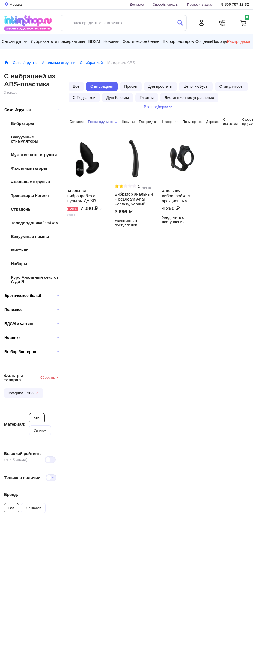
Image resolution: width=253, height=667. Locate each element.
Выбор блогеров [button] (178, 41)
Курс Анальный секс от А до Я (34, 279)
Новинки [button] (111, 41)
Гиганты (147, 97)
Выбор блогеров (31, 351)
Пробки (130, 86)
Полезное (31, 309)
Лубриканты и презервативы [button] (58, 41)
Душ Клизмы (117, 97)
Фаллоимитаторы (29, 168)
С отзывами (230, 121)
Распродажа (148, 122)
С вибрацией (91, 62)
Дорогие (212, 122)
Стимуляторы (231, 86)
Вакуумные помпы (30, 236)
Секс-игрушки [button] (15, 41)
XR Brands (33, 508)
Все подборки (158, 106)
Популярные (192, 122)
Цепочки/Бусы (195, 86)
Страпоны (21, 209)
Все (11, 508)
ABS (37, 418)
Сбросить (49, 377)
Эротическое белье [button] (141, 41)
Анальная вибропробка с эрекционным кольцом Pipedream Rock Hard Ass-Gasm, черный (180, 196)
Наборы (19, 264)
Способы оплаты (165, 4)
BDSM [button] (94, 41)
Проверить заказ (200, 4)
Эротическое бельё (31, 295)
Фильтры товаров (13, 378)
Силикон (40, 430)
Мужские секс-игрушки (34, 155)
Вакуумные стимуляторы (24, 139)
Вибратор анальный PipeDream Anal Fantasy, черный (134, 199)
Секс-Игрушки (25, 62)
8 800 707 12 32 (235, 4)
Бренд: (11, 494)
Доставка (137, 4)
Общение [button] (203, 41)
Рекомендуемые (102, 122)
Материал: (14, 424)
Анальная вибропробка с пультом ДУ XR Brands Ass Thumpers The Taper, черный (86, 196)
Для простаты (160, 86)
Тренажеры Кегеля (30, 195)
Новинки (31, 337)
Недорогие (170, 122)
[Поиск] (180, 23)
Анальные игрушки (59, 62)
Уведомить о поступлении (126, 223)
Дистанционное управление (189, 97)
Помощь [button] (219, 41)
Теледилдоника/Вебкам (35, 223)
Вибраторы (22, 123)
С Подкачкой (84, 97)
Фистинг (19, 250)
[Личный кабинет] (201, 23)
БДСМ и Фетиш (31, 323)
